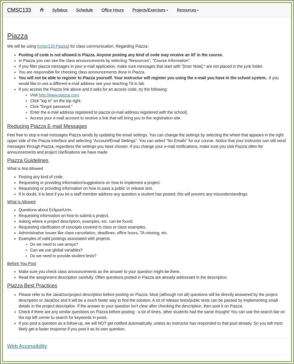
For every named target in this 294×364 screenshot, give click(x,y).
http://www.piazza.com (59, 95)
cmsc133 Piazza (53, 46)
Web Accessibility (27, 346)
